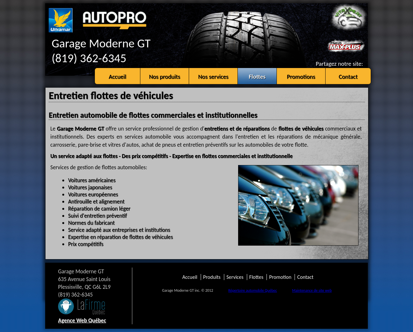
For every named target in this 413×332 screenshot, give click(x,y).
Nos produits (164, 76)
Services (235, 277)
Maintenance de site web (312, 290)
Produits (212, 277)
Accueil (117, 76)
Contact (348, 76)
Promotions (301, 76)
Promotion (280, 277)
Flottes (257, 76)
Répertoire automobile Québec (252, 290)
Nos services (213, 76)
